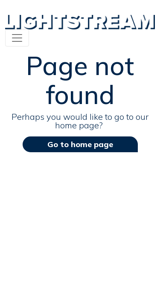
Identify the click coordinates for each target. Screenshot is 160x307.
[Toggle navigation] (17, 37)
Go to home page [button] (80, 144)
